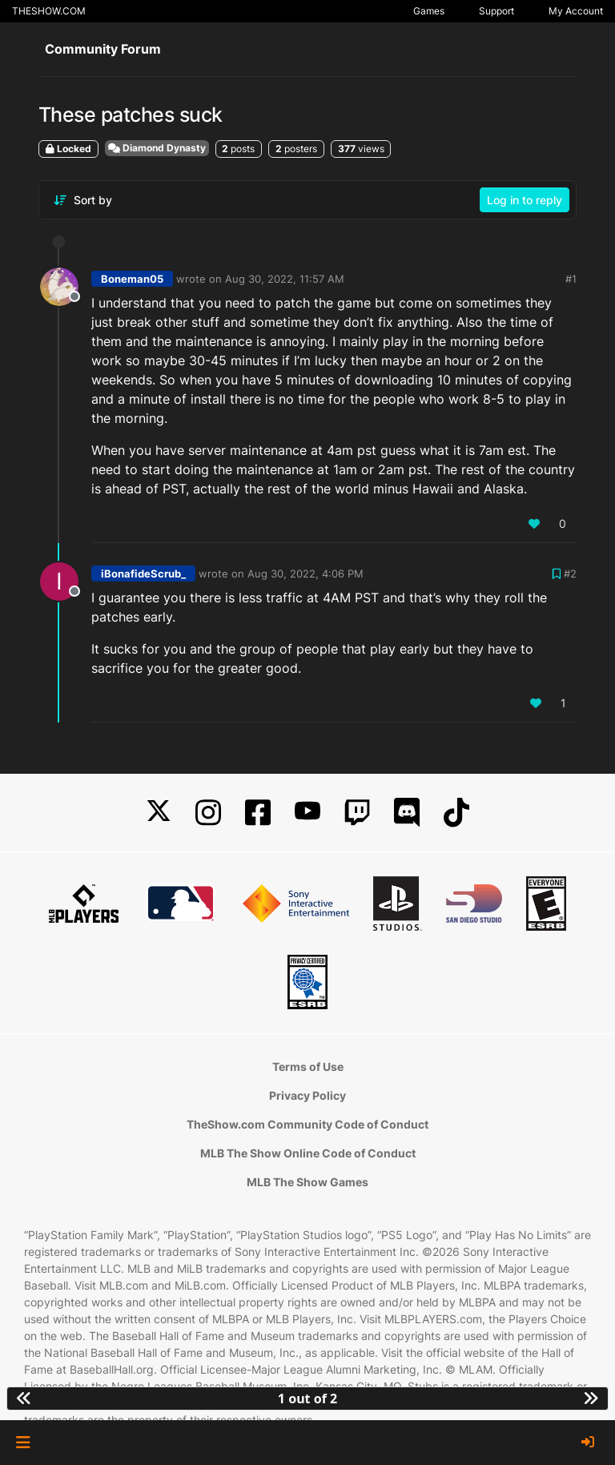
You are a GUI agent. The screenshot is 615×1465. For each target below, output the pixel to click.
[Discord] (407, 812)
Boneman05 (132, 278)
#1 (571, 278)
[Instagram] (208, 812)
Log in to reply (524, 200)
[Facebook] (258, 812)
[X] (158, 812)
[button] (22, 1443)
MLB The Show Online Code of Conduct (308, 1153)
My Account (576, 11)
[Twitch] (357, 812)
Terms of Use (308, 1066)
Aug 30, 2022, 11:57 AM (284, 278)
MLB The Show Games (307, 1182)
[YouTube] (307, 812)
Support (496, 11)
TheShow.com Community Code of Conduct (307, 1124)
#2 (570, 573)
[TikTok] (456, 812)
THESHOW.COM (49, 11)
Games (428, 11)
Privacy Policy (307, 1095)
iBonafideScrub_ (143, 573)
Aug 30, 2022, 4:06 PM (305, 573)
